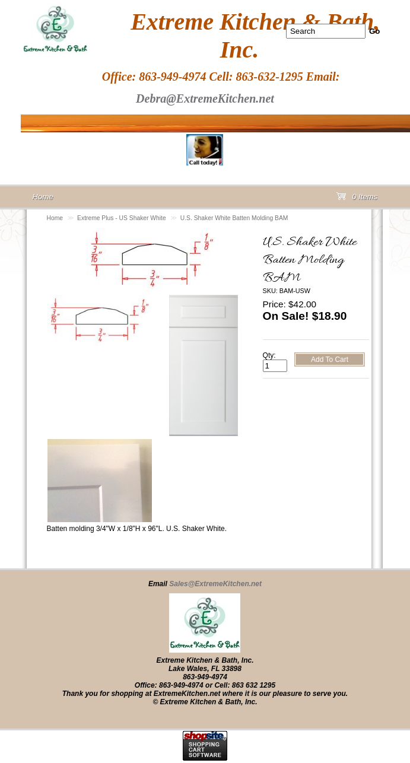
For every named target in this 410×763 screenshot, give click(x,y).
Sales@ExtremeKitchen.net (215, 584)
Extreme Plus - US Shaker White (121, 218)
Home (55, 218)
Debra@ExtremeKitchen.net (205, 98)
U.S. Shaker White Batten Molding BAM (234, 218)
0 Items (357, 199)
